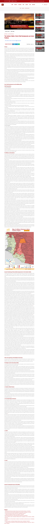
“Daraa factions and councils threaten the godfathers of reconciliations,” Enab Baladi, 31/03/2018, (18, 512)
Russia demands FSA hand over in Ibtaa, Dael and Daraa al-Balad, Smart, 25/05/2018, (16, 515)
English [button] (46, 4)
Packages (33, 4)
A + (31, 44)
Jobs (30, 4)
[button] (44, 4)
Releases (19, 4)
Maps (23, 4)
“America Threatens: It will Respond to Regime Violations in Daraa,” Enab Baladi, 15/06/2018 (17, 521)
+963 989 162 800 (42, 1)
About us (15, 4)
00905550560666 (32, 1)
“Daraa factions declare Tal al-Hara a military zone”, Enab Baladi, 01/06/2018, (15, 513)
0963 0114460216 (37, 1)
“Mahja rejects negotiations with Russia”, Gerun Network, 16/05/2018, (14, 514)
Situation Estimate (27, 8)
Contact (26, 4)
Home (12, 4)
